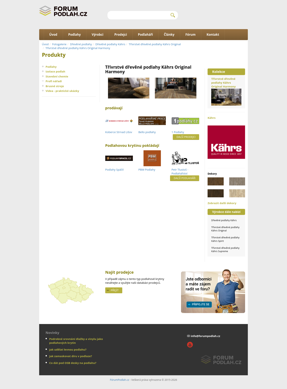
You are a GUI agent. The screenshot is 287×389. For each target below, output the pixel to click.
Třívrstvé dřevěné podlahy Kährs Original (155, 44)
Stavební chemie (57, 76)
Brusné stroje (55, 86)
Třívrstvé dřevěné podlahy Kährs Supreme (225, 249)
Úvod (45, 44)
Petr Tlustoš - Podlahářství (180, 171)
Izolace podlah (55, 71)
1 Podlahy (178, 132)
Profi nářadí (54, 81)
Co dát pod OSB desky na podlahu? (72, 363)
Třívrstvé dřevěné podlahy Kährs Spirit (225, 239)
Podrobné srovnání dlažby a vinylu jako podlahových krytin (76, 341)
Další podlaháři (184, 178)
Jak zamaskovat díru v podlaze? (70, 356)
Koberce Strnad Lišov (118, 132)
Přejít (115, 290)
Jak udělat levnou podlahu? (67, 349)
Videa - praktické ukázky (62, 91)
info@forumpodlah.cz (205, 336)
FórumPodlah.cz (119, 379)
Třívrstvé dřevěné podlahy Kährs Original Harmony (77, 48)
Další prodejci (185, 137)
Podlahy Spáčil (114, 169)
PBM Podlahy (146, 169)
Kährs (226, 140)
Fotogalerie (59, 44)
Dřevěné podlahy (81, 44)
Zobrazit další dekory (222, 203)
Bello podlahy (147, 132)
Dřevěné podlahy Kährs (110, 44)
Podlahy (51, 66)
